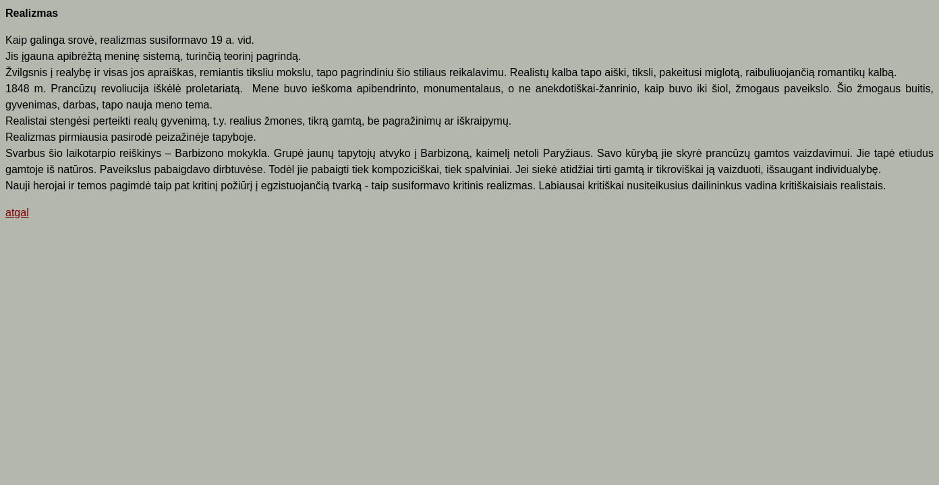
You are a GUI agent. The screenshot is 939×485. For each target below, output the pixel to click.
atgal (17, 212)
